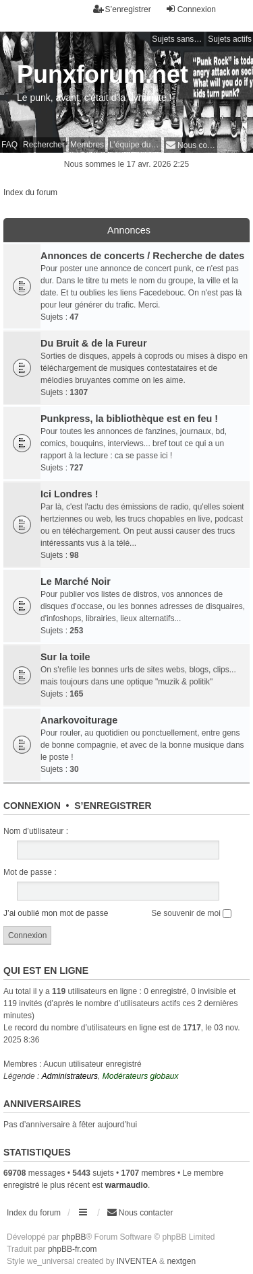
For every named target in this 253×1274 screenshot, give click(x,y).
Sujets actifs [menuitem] (230, 39)
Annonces (128, 230)
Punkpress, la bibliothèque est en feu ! (129, 418)
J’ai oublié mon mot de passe (55, 913)
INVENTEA (137, 1261)
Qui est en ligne (45, 970)
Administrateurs (70, 1076)
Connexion (32, 805)
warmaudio (126, 1185)
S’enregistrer (112, 805)
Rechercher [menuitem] (44, 144)
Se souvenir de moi (191, 913)
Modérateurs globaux (141, 1076)
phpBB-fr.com (72, 1249)
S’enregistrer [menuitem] (122, 9)
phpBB (73, 1237)
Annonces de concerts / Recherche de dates (142, 255)
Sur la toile (65, 656)
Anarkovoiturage (78, 720)
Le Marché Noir (75, 581)
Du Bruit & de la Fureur (93, 343)
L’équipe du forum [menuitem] (135, 144)
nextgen (181, 1261)
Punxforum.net (102, 74)
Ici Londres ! (69, 494)
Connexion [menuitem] (190, 9)
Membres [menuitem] (87, 144)
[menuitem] (190, 145)
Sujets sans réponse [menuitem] (178, 39)
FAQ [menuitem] (9, 144)
